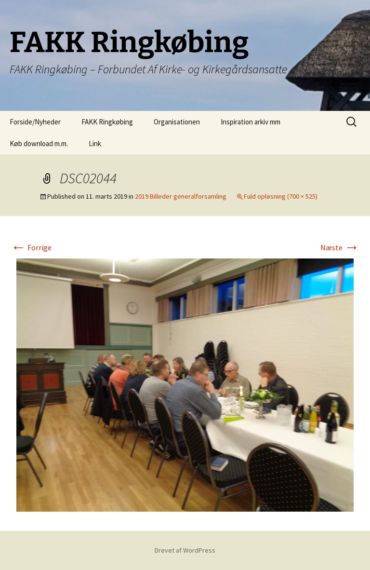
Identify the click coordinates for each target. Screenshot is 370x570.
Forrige (31, 247)
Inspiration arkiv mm (250, 121)
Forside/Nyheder (35, 121)
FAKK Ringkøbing (107, 121)
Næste (339, 247)
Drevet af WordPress (185, 550)
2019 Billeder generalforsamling (180, 196)
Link (95, 143)
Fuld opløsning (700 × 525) (280, 196)
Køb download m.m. (39, 143)
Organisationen (177, 121)
